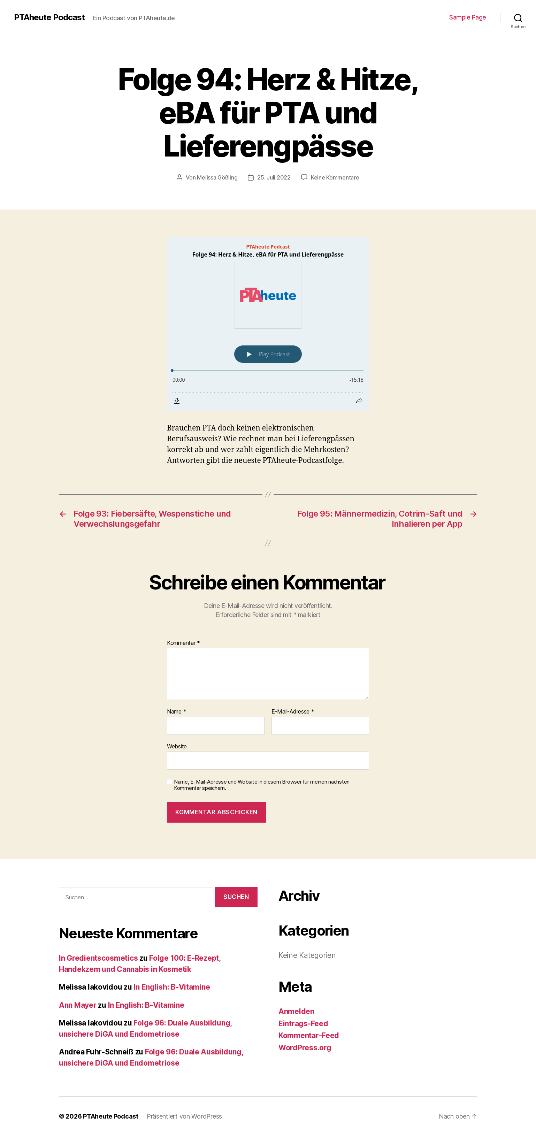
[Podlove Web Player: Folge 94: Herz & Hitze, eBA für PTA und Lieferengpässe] (268, 324)
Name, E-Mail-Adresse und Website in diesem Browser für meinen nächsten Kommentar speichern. (262, 785)
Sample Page (467, 17)
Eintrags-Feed (303, 1023)
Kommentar (183, 643)
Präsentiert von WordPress (184, 1116)
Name (176, 712)
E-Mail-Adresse (292, 712)
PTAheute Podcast (49, 17)
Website (177, 746)
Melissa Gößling (217, 177)
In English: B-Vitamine (171, 987)
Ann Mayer (78, 1005)
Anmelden (296, 1011)
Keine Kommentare (335, 177)
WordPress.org (304, 1047)
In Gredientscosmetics (98, 958)
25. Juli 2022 (274, 177)
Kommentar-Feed (308, 1035)
